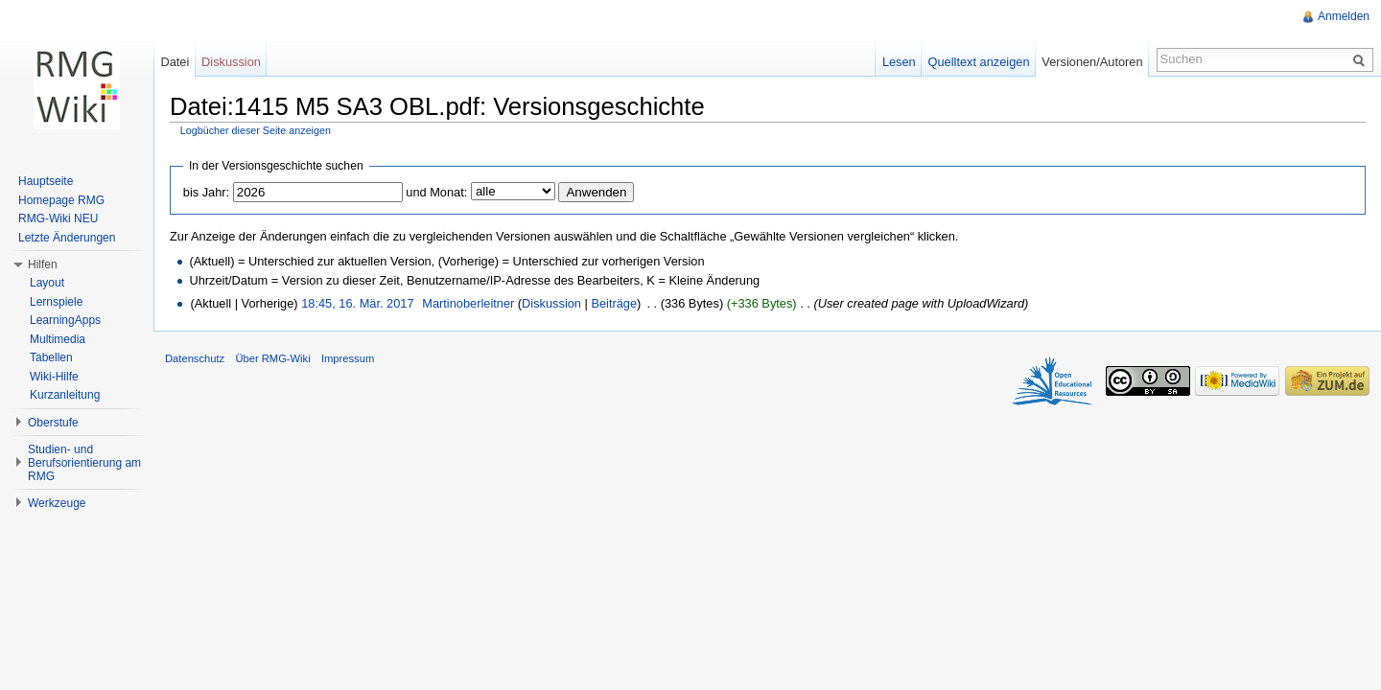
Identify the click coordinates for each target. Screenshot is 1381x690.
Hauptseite (45, 181)
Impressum (347, 358)
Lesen (899, 62)
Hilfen (43, 264)
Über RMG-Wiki (272, 358)
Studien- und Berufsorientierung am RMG (84, 463)
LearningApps (65, 320)
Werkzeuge (56, 503)
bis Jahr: (206, 192)
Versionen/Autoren (1092, 62)
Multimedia (57, 339)
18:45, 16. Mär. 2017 (357, 303)
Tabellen (51, 357)
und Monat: (436, 192)
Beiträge (614, 303)
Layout (47, 282)
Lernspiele (56, 302)
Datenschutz (194, 358)
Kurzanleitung (65, 395)
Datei (174, 62)
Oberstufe (53, 422)
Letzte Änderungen (66, 237)
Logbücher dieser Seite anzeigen (255, 130)
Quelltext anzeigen (979, 62)
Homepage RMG (61, 200)
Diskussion (551, 303)
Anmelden (1343, 16)
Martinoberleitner (468, 303)
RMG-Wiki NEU (58, 218)
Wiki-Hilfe (54, 376)
